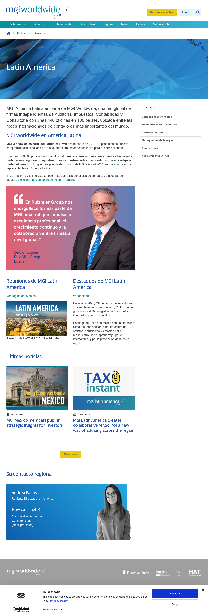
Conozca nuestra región (157, 116)
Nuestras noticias (152, 132)
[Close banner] (203, 590)
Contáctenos (150, 148)
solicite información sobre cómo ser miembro (45, 179)
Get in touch (161, 24)
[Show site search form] (198, 12)
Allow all (175, 593)
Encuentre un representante (160, 124)
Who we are (18, 24)
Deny (175, 604)
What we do (41, 24)
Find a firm (88, 24)
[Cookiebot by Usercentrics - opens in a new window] (21, 609)
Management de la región (158, 140)
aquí (117, 164)
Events (140, 24)
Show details (50, 609)
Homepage (8, 33)
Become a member (161, 12)
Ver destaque (81, 296)
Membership (65, 24)
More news (71, 454)
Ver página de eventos (21, 296)
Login (185, 12)
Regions (108, 24)
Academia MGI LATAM (155, 155)
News (124, 24)
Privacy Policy (59, 600)
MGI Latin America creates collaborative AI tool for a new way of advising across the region (104, 425)
